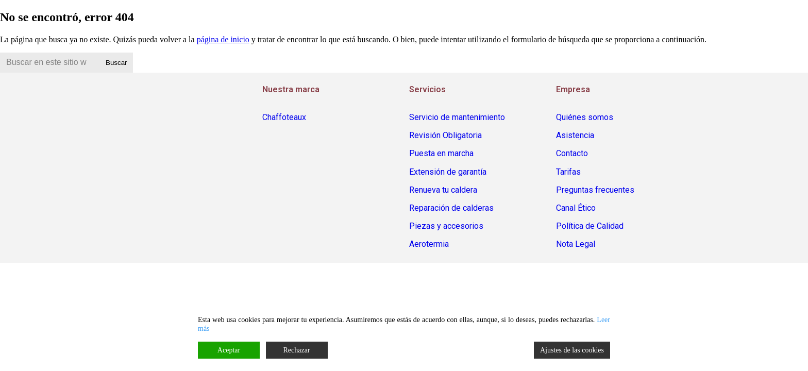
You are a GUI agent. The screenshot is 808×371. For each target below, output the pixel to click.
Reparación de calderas (451, 208)
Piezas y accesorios (446, 226)
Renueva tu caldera (443, 190)
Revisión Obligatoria (445, 135)
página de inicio (223, 39)
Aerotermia (429, 244)
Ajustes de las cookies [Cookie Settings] (572, 350)
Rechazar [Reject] (296, 350)
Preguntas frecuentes (595, 190)
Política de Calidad (590, 226)
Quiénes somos (584, 117)
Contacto (572, 153)
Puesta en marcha (441, 153)
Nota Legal (575, 244)
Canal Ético (576, 208)
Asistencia (575, 135)
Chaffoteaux (284, 117)
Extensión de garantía (447, 172)
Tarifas (568, 172)
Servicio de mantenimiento (457, 117)
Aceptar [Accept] (228, 350)
